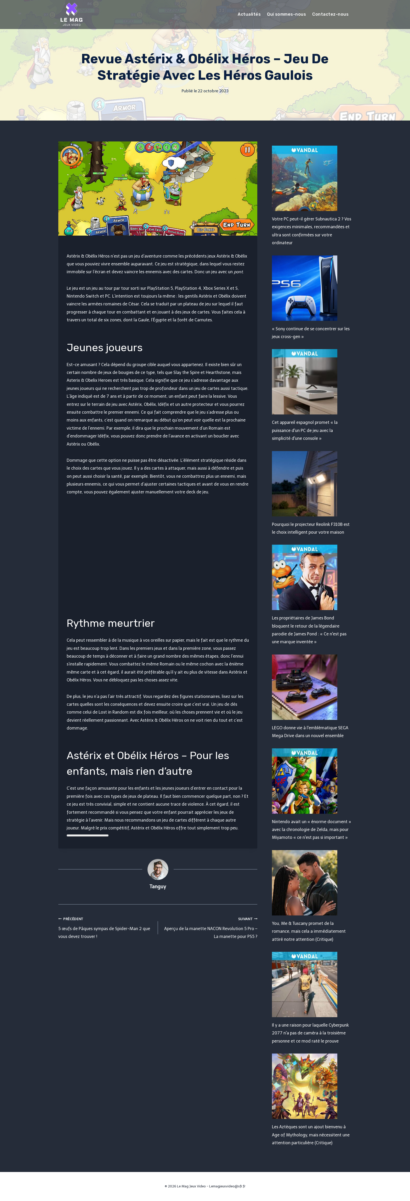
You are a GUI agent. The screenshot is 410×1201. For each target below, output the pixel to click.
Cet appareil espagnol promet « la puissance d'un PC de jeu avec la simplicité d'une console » (305, 430)
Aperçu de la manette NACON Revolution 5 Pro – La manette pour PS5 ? (210, 927)
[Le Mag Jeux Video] (71, 14)
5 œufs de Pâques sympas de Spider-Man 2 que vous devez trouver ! (106, 927)
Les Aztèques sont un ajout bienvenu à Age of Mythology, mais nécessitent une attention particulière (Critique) (311, 1134)
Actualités (249, 14)
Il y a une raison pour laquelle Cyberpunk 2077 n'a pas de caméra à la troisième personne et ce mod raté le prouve (310, 1033)
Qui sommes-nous (286, 14)
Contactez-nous (330, 14)
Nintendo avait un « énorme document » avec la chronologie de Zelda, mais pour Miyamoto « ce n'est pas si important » (311, 829)
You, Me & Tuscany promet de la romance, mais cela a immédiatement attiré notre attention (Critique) (309, 931)
